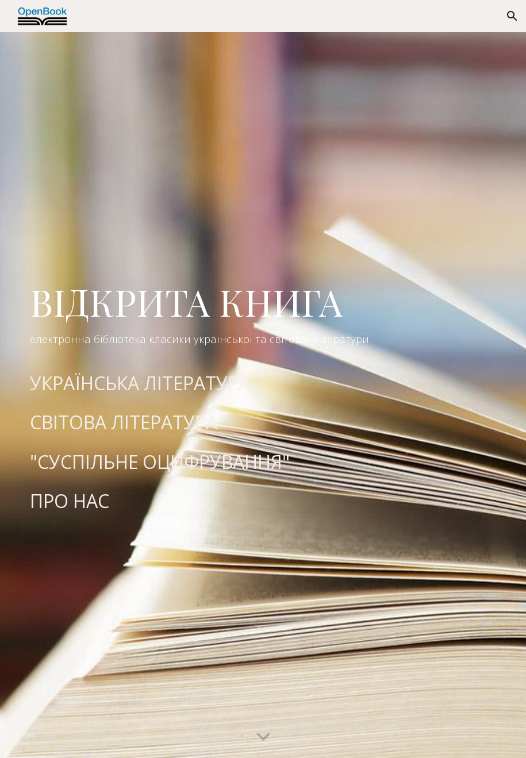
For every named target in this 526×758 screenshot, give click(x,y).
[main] (263, 317)
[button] (512, 16)
